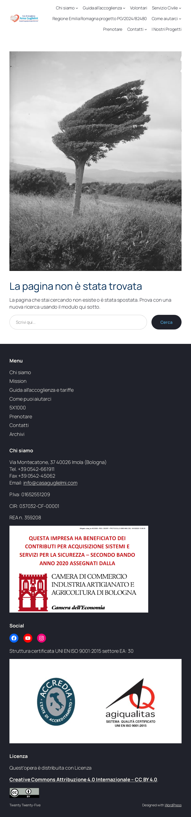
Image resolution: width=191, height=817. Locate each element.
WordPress (173, 805)
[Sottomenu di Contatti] (145, 29)
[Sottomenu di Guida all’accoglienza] (124, 8)
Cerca (166, 322)
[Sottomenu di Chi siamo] (77, 8)
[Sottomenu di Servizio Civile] (180, 8)
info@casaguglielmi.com (50, 482)
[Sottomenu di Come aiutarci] (180, 18)
